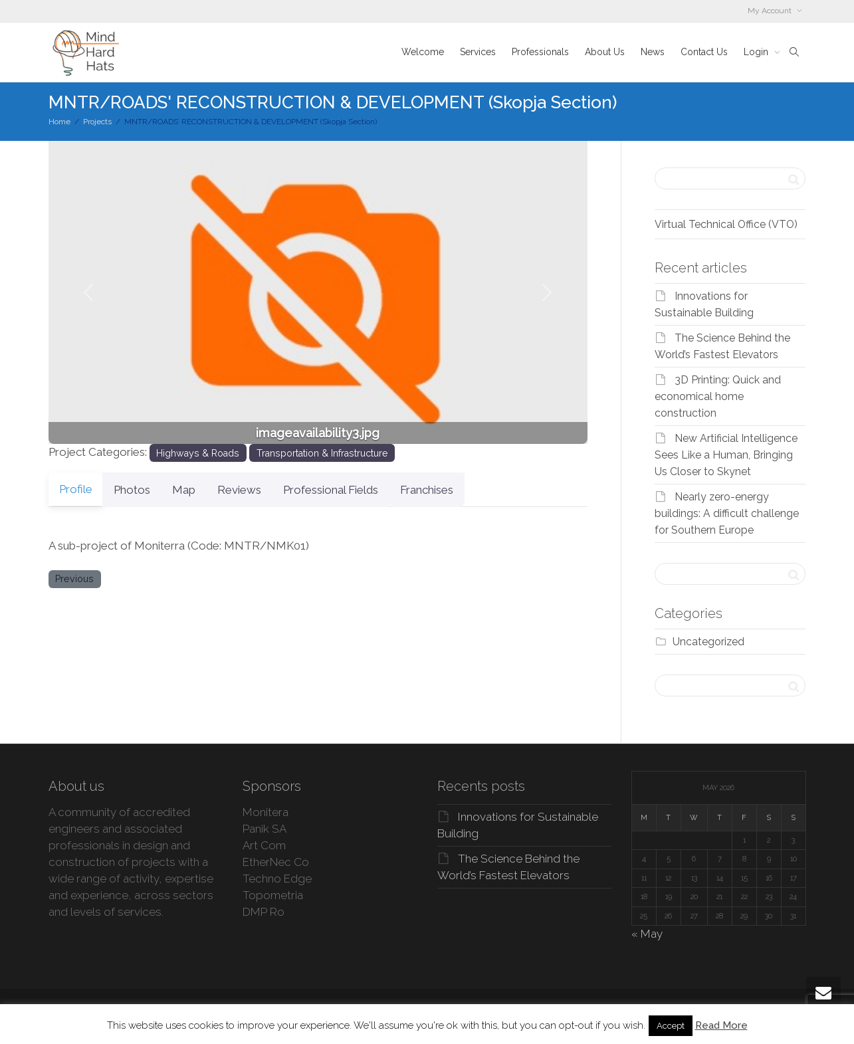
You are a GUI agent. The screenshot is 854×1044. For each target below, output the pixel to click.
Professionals (540, 52)
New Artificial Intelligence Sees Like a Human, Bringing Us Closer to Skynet (726, 455)
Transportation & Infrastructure (322, 453)
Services (478, 52)
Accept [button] (671, 1026)
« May (647, 933)
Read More (721, 1025)
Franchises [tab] (466, 489)
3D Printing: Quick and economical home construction (718, 396)
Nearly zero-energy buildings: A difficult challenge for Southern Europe (727, 513)
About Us (605, 52)
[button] (89, 292)
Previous (74, 579)
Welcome (422, 52)
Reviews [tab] (263, 489)
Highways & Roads (197, 453)
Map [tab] (199, 489)
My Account (771, 10)
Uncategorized (708, 641)
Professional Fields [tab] (362, 489)
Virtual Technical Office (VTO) (726, 224)
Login (757, 52)
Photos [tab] (140, 489)
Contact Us (704, 52)
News (653, 52)
